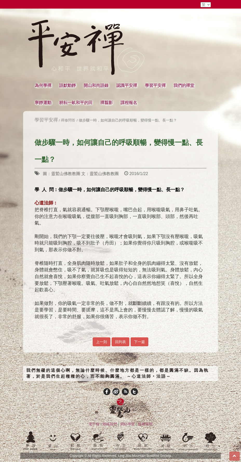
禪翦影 (106, 102)
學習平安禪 (155, 85)
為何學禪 (43, 85)
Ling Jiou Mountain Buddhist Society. (145, 456)
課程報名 (128, 102)
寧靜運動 (43, 102)
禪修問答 (68, 120)
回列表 (120, 342)
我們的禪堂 (183, 85)
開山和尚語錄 (96, 85)
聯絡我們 (110, 424)
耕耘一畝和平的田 (75, 102)
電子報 (94, 424)
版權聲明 (145, 424)
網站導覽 (127, 424)
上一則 (101, 342)
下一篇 (139, 342)
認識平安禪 (126, 85)
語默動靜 (67, 85)
